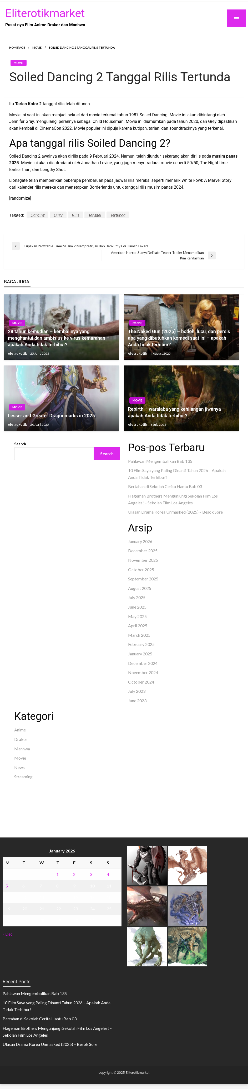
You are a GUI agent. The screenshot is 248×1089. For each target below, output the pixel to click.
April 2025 (137, 625)
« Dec (8, 933)
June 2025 (137, 606)
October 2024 (141, 681)
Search (20, 443)
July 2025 (136, 597)
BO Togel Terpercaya (47, 788)
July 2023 (136, 691)
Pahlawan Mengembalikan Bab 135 (160, 461)
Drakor (20, 739)
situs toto (23, 544)
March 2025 (139, 635)
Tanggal (94, 214)
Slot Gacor (24, 537)
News (19, 767)
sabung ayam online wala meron (42, 808)
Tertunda (117, 214)
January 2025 (140, 653)
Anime (20, 729)
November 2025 (143, 560)
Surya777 (22, 815)
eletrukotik (18, 353)
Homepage (17, 47)
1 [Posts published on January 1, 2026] (57, 874)
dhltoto (21, 788)
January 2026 (140, 541)
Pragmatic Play (28, 530)
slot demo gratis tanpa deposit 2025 (47, 795)
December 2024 (143, 663)
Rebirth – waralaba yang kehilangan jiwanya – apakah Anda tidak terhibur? (176, 412)
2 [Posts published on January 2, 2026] (74, 874)
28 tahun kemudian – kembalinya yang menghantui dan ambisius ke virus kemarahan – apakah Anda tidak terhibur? (58, 338)
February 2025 (141, 644)
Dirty (58, 214)
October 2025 (141, 569)
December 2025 (143, 550)
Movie (37, 47)
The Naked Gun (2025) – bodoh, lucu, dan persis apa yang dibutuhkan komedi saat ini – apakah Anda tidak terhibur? (179, 338)
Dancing (37, 214)
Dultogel (39, 544)
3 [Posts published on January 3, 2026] (91, 874)
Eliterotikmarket (45, 13)
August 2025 (139, 588)
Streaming (23, 776)
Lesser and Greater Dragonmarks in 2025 (51, 415)
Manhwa (22, 748)
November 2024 (143, 672)
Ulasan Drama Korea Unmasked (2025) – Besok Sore (175, 511)
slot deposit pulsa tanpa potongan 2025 (80, 802)
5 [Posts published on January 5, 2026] (7, 885)
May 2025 (137, 616)
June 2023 (137, 700)
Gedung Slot (25, 523)
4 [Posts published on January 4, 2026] (108, 874)
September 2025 (143, 578)
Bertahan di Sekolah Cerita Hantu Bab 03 (165, 486)
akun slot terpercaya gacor (92, 788)
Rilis (75, 214)
